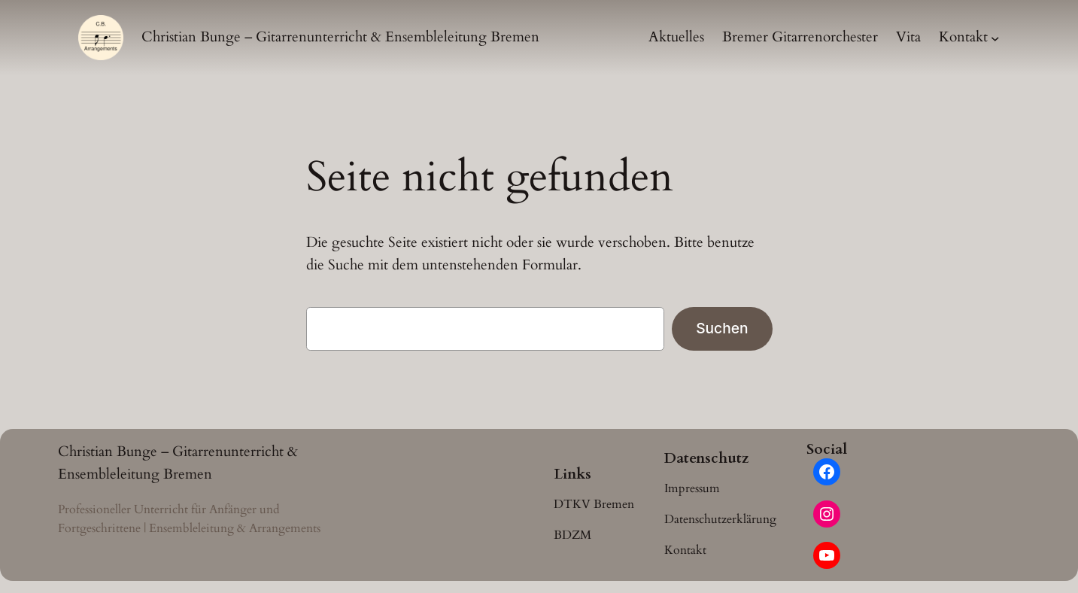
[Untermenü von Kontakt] (995, 37)
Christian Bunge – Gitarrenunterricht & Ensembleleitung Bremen (340, 37)
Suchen (722, 328)
